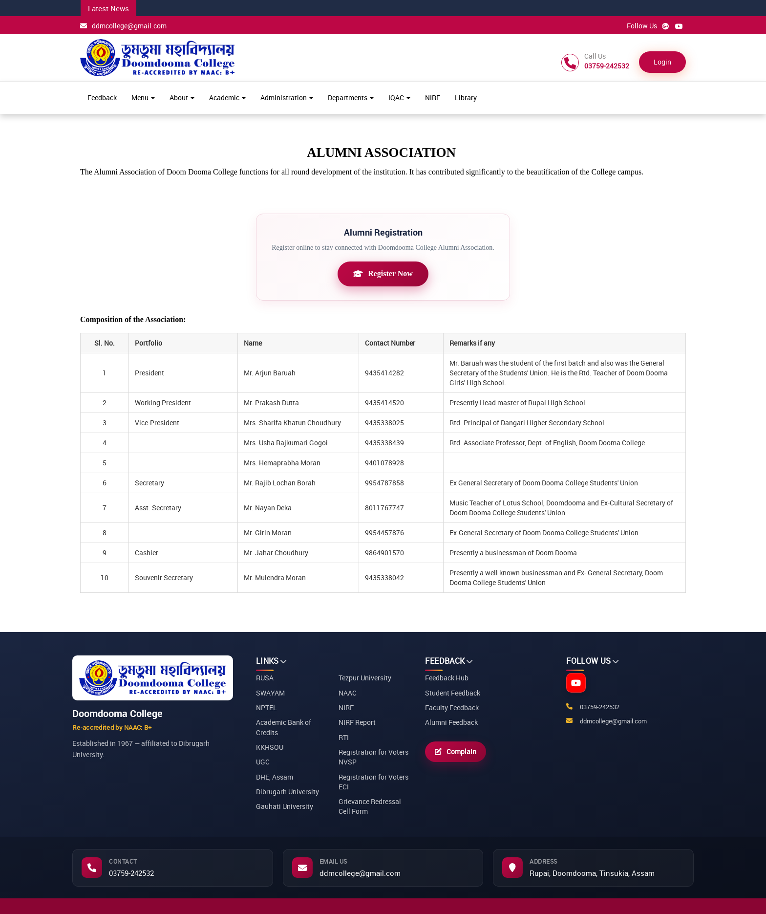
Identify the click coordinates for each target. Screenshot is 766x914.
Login (662, 61)
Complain (455, 751)
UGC (263, 761)
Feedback (102, 97)
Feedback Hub (446, 677)
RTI (344, 737)
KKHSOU (269, 747)
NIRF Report (357, 722)
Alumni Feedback (451, 722)
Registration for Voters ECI (373, 781)
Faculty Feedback (452, 707)
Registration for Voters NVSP (373, 756)
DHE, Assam (274, 777)
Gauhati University (284, 806)
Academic (227, 97)
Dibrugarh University (287, 791)
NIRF (432, 97)
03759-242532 (131, 873)
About (182, 97)
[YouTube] (576, 683)
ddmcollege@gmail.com (123, 25)
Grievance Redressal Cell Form (370, 806)
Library (466, 97)
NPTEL (266, 707)
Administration (286, 97)
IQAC (399, 97)
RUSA (265, 677)
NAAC (348, 692)
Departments (351, 97)
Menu (143, 97)
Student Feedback (452, 692)
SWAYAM (270, 692)
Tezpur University (365, 677)
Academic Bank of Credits (283, 727)
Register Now (383, 273)
